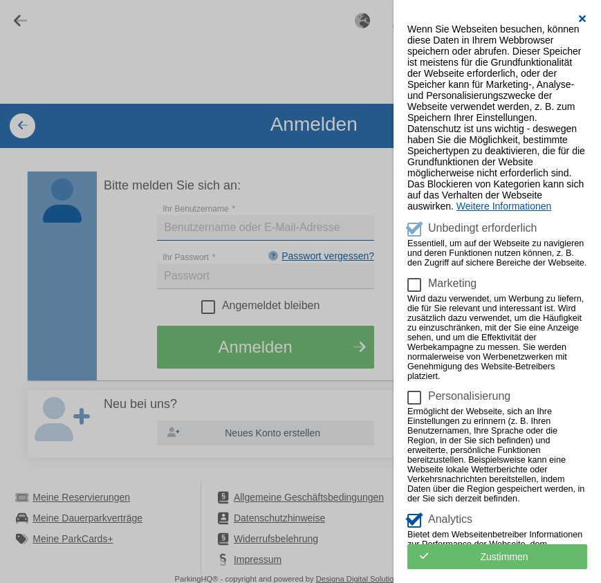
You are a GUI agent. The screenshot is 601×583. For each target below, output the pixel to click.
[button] (582, 19)
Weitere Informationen (503, 206)
